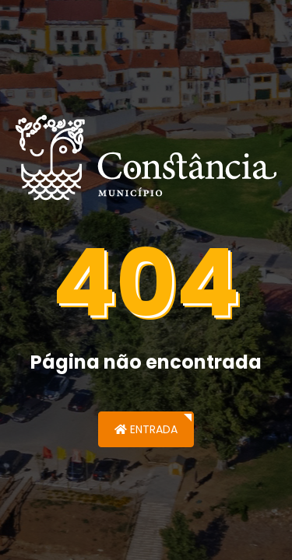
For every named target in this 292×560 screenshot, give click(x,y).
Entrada (146, 429)
